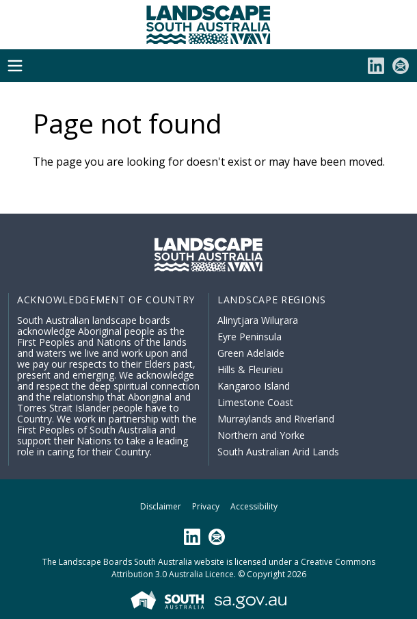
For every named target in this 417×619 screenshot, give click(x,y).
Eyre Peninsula (249, 336)
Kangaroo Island (253, 385)
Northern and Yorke (261, 435)
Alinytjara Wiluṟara (257, 320)
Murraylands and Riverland (275, 418)
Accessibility (254, 506)
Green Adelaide (250, 352)
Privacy (205, 506)
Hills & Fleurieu (250, 369)
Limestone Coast (255, 402)
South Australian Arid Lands (278, 451)
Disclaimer (160, 506)
